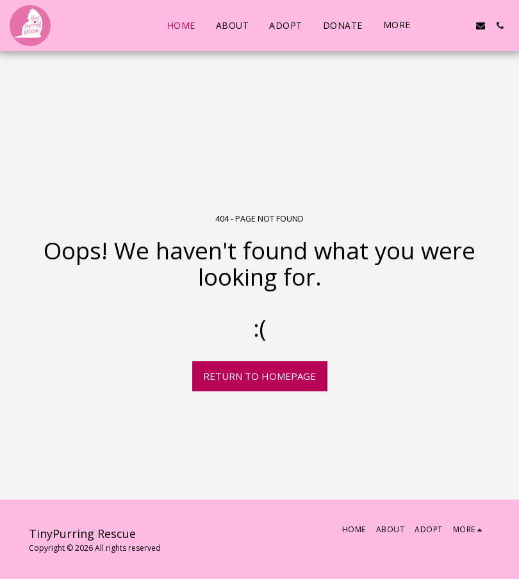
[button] (442, 25)
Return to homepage (259, 376)
